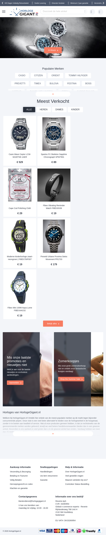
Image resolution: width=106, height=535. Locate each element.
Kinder (75, 126)
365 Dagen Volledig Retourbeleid (16, 3)
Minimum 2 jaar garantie (79, 3)
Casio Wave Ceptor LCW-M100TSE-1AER (19, 171)
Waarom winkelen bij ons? (76, 480)
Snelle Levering (40, 3)
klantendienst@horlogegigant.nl (32, 501)
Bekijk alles (52, 286)
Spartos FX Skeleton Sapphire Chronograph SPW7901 (52, 171)
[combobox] (63, 11)
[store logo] (24, 12)
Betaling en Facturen (19, 476)
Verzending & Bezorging (20, 472)
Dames (59, 126)
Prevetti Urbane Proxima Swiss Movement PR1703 (86, 221)
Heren (43, 126)
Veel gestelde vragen (74, 476)
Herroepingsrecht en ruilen (21, 484)
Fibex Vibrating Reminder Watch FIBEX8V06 (19, 221)
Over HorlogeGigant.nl (74, 472)
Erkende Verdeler (58, 3)
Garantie (44, 480)
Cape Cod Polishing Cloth (86, 172)
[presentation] (3, 3)
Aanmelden (14, 371)
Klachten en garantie (19, 488)
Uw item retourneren (49, 476)
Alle (29, 126)
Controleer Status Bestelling (77, 484)
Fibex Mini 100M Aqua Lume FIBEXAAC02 (19, 271)
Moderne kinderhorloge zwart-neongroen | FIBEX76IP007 (52, 221)
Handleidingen (46, 472)
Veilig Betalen (16, 480)
